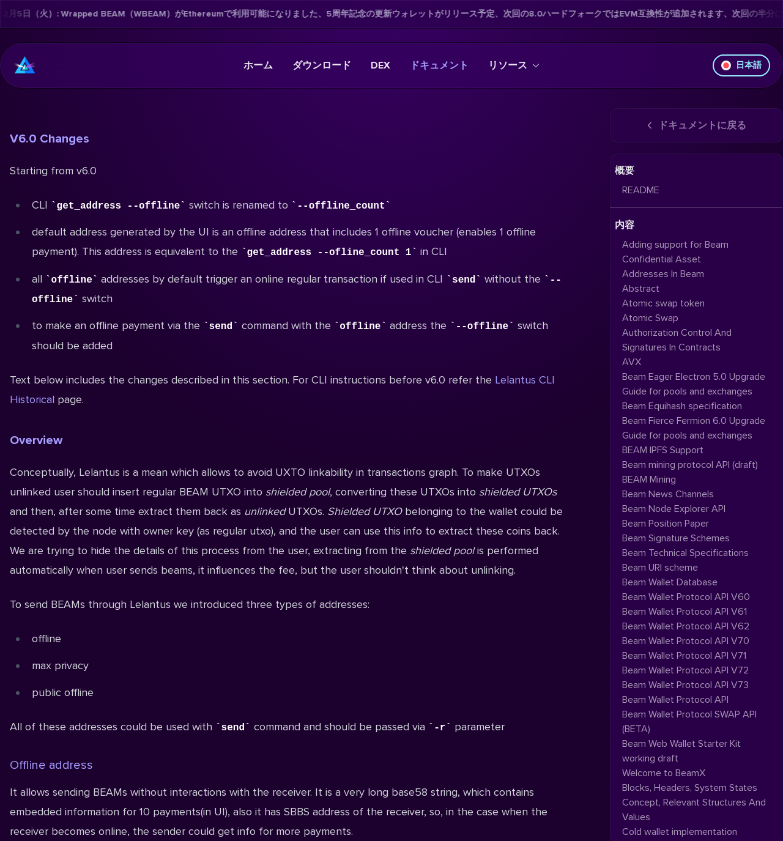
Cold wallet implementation (679, 832)
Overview (36, 440)
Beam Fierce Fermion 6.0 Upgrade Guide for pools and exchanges (693, 428)
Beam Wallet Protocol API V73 (685, 685)
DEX (380, 65)
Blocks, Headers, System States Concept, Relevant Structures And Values (694, 802)
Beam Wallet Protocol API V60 (686, 597)
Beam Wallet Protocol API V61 (684, 612)
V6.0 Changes (49, 139)
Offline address (51, 765)
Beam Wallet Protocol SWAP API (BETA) (689, 721)
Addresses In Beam (663, 274)
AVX (631, 362)
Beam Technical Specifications (685, 553)
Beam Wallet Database (670, 582)
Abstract (640, 289)
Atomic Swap (650, 318)
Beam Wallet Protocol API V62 (685, 626)
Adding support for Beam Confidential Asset (675, 252)
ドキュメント (439, 65)
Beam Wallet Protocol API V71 (684, 656)
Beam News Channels (668, 494)
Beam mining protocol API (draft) (690, 465)
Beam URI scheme (660, 567)
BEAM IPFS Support (662, 450)
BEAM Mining (649, 479)
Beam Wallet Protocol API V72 (685, 670)
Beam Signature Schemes (676, 538)
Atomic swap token (663, 303)
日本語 (741, 65)
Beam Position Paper (665, 523)
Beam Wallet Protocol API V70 (685, 641)
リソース (514, 65)
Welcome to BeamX (663, 773)
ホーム (258, 65)
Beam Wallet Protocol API (675, 700)
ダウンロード (321, 65)
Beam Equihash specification (682, 406)
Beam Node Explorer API (673, 509)
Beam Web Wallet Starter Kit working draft (681, 751)
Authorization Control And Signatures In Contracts (677, 340)
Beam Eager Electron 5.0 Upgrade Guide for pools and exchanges (693, 384)
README (640, 190)
